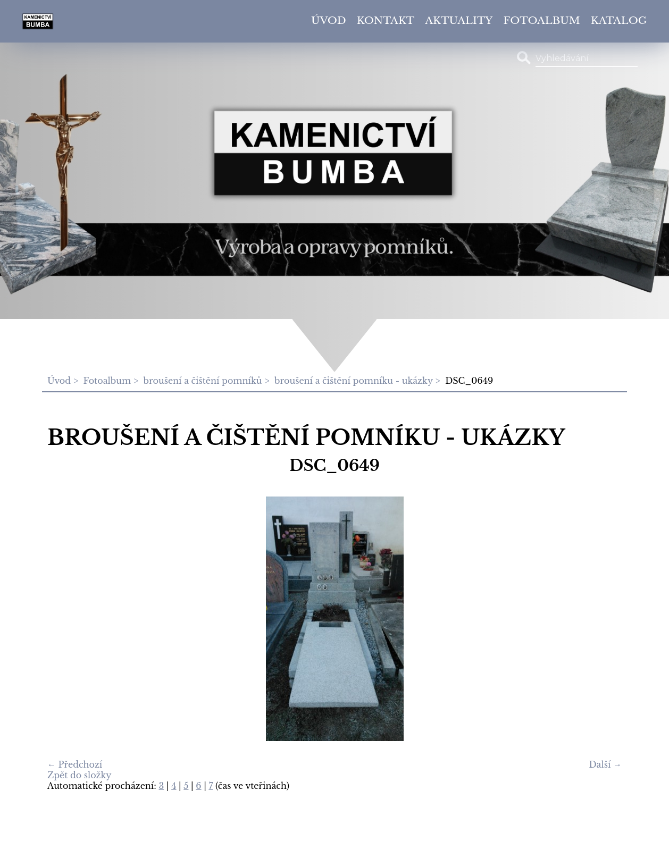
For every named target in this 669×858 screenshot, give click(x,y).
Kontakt (386, 20)
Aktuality (458, 20)
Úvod (328, 20)
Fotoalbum (541, 20)
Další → (605, 764)
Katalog (619, 20)
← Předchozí (74, 764)
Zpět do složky (79, 775)
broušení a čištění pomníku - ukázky (353, 380)
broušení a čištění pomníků (203, 380)
